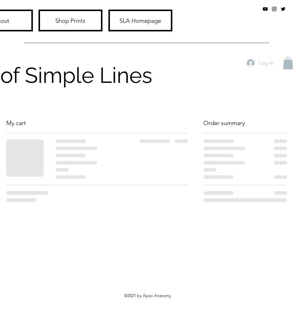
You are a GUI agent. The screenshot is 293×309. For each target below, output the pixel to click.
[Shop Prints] (70, 20)
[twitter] (283, 9)
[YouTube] (265, 9)
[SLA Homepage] (140, 20)
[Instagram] (274, 9)
